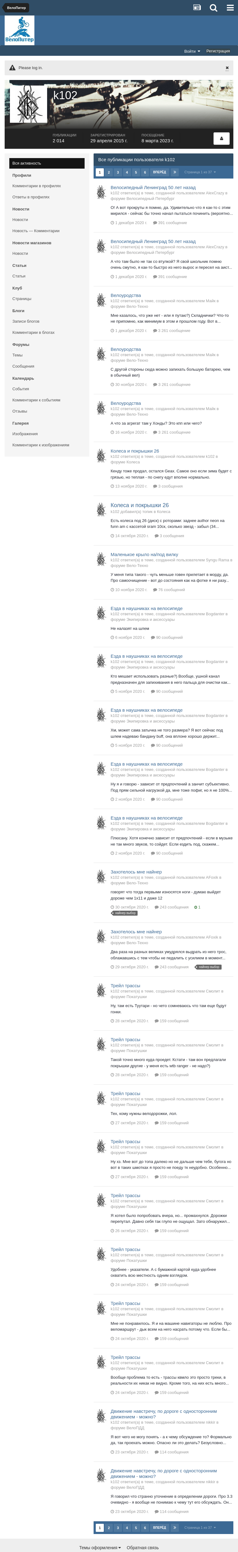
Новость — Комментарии (36, 213)
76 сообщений (169, 572)
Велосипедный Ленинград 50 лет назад (153, 169)
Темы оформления (100, 1530)
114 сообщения (172, 1434)
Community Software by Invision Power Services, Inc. (119, 1543)
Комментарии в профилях (36, 168)
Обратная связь (143, 1530)
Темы (17, 337)
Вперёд (159, 154)
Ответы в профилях (31, 179)
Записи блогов (25, 303)
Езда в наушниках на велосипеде (147, 590)
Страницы (21, 281)
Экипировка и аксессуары (150, 601)
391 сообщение (170, 205)
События (20, 371)
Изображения (25, 416)
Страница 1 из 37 (200, 154)
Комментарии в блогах (33, 314)
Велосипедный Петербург (150, 181)
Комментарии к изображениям (40, 427)
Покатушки (136, 979)
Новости (20, 202)
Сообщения (23, 348)
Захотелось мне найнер (136, 854)
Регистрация (218, 51)
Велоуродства (126, 277)
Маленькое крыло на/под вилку (144, 536)
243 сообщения (172, 889)
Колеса (133, 444)
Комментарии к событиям (36, 382)
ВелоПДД (135, 1410)
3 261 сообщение (172, 313)
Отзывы (19, 393)
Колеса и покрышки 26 (135, 433)
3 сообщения (168, 468)
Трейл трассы (125, 968)
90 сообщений (167, 620)
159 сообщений (172, 1003)
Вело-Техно (137, 288)
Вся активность (26, 145)
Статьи (18, 258)
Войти (192, 51)
